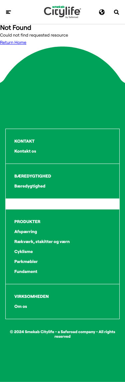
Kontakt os (25, 151)
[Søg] (116, 12)
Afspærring (25, 231)
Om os (20, 306)
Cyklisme (23, 251)
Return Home (13, 42)
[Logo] (62, 12)
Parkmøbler (26, 261)
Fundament (25, 271)
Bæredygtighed (29, 186)
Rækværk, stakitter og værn (42, 241)
